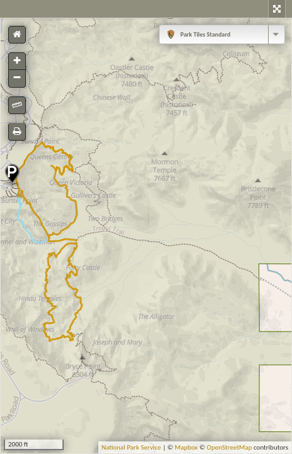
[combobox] (222, 34)
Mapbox (186, 447)
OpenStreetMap (229, 447)
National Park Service (131, 447)
